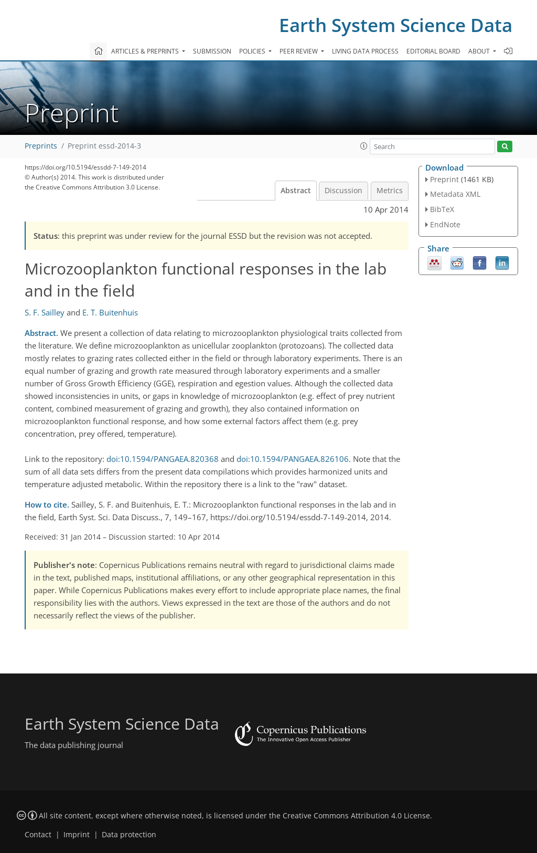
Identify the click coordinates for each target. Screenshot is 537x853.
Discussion (343, 190)
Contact (38, 834)
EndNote (445, 224)
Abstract (296, 190)
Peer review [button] (299, 51)
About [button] (479, 51)
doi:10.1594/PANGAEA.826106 (293, 459)
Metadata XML (455, 194)
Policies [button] (253, 51)
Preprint (444, 179)
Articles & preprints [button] (145, 51)
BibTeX (442, 209)
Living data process (365, 51)
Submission (212, 51)
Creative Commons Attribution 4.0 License (356, 815)
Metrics (390, 190)
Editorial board (433, 51)
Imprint (76, 834)
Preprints (41, 146)
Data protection (129, 834)
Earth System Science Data (395, 25)
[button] (364, 146)
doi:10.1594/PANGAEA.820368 (162, 459)
